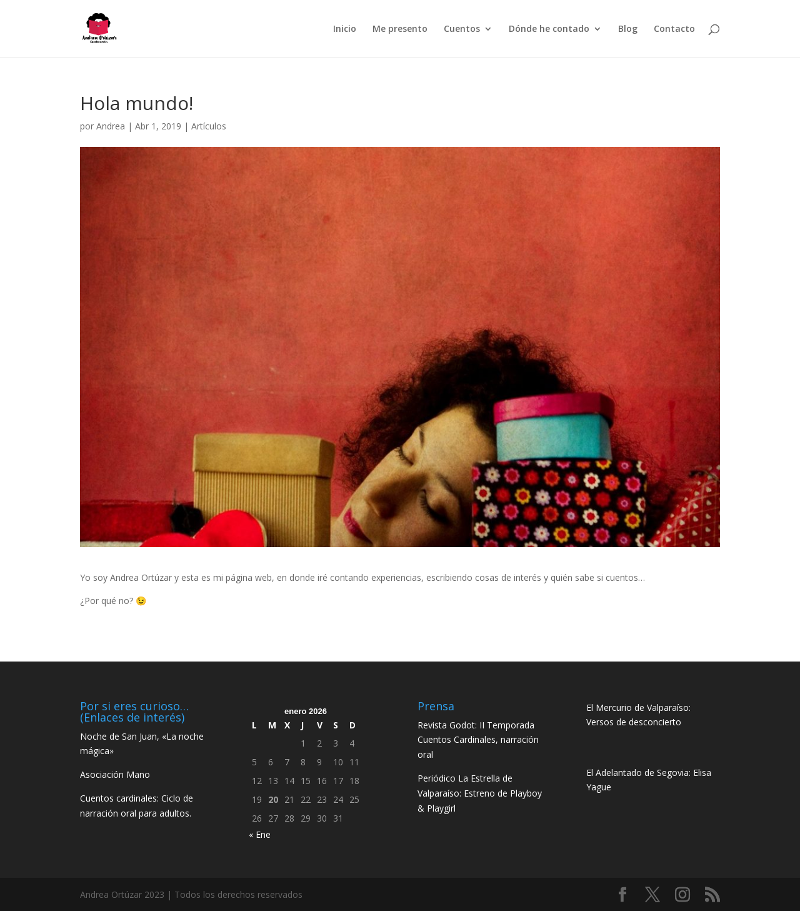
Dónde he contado (549, 29)
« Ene (260, 834)
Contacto (674, 29)
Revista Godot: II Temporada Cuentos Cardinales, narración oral (478, 740)
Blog (628, 29)
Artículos (208, 126)
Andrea (110, 126)
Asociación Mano (115, 774)
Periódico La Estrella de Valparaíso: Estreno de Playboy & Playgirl (480, 793)
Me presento (400, 29)
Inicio (344, 29)
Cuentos (462, 29)
